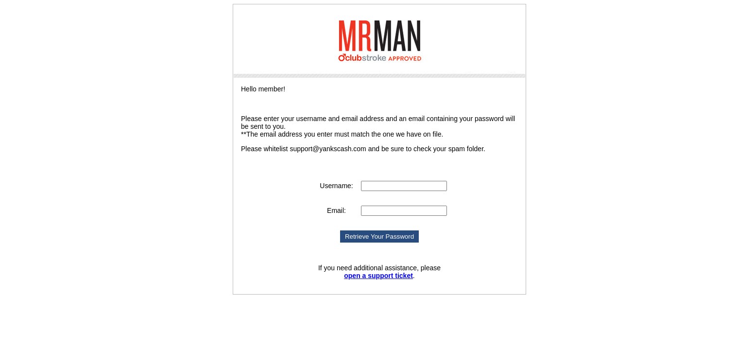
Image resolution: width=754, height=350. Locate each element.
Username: (336, 186)
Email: (336, 210)
